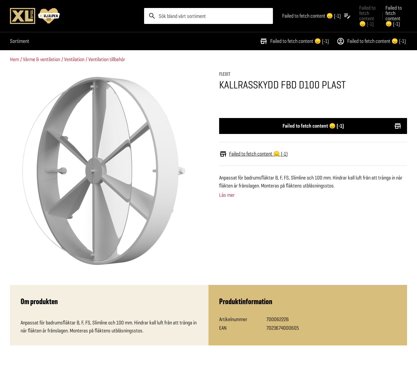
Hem (14, 59)
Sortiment (19, 41)
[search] (208, 16)
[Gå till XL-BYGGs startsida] (74, 16)
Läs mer (227, 195)
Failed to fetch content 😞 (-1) (294, 41)
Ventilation (74, 59)
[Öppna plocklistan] (316, 16)
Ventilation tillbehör (106, 59)
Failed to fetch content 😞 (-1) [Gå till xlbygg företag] (367, 15)
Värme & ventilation (41, 59)
